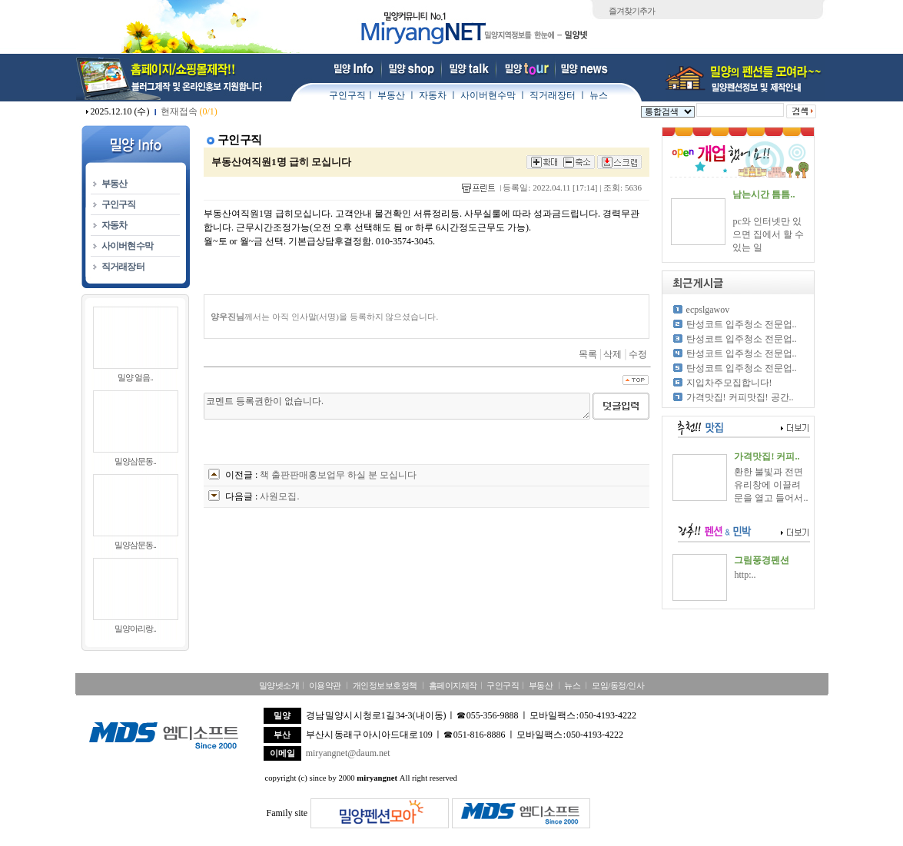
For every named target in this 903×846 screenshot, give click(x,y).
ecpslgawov (708, 309)
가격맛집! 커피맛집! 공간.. (740, 397)
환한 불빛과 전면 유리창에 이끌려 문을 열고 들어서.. (771, 484)
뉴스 (598, 95)
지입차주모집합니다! (729, 382)
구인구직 (347, 95)
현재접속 (189, 111)
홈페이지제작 (453, 685)
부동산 (391, 95)
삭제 (612, 354)
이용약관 (325, 685)
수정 (638, 354)
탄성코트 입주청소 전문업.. (741, 324)
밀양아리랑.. (135, 628)
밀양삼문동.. (135, 461)
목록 (588, 354)
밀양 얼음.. (135, 377)
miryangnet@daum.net (348, 753)
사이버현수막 (488, 95)
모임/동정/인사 (618, 685)
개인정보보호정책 (385, 685)
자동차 (433, 95)
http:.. (744, 574)
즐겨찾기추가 (632, 10)
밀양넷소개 (279, 685)
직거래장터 (553, 95)
